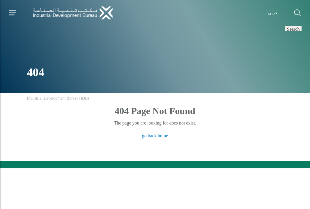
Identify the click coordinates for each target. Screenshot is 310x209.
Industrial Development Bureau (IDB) (58, 98)
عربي (272, 13)
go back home (155, 135)
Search (293, 28)
